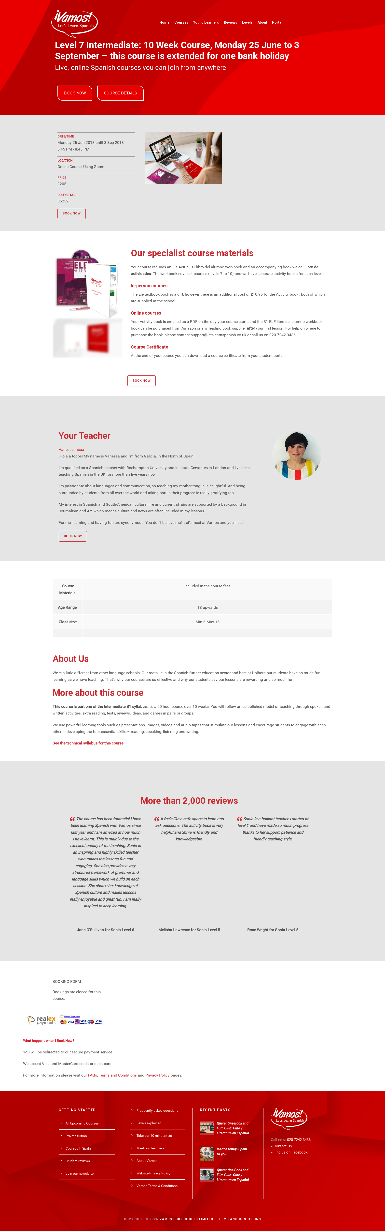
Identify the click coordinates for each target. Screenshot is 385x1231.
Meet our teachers (150, 1148)
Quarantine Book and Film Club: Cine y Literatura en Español (233, 1128)
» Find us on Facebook (289, 1152)
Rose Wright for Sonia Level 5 (272, 929)
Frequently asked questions (157, 1110)
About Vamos (147, 1161)
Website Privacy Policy (153, 1173)
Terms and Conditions (118, 1075)
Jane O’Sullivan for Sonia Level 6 (105, 929)
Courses (181, 22)
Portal (277, 22)
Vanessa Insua (71, 449)
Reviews (230, 22)
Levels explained (149, 1123)
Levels (247, 22)
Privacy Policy (157, 1075)
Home (164, 22)
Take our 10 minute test (154, 1136)
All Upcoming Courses (82, 1123)
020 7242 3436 (299, 1140)
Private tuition (76, 1136)
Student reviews (78, 1161)
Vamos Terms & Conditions (157, 1186)
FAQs (92, 1075)
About (262, 22)
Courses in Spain (78, 1148)
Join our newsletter (80, 1173)
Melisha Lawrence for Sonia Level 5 (189, 929)
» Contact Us (281, 1146)
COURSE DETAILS (120, 93)
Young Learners (206, 22)
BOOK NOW (75, 93)
